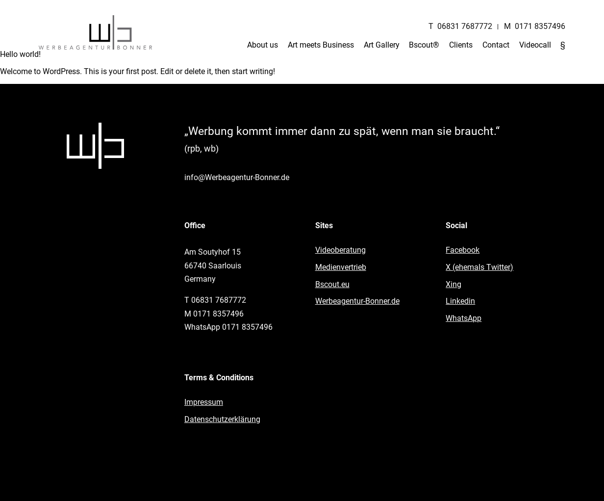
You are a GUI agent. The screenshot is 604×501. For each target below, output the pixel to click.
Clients (461, 45)
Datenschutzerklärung (222, 419)
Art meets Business (321, 45)
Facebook (462, 250)
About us (262, 45)
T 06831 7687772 (460, 26)
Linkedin (460, 301)
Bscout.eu (332, 284)
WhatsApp (463, 318)
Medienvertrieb (340, 267)
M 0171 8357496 (534, 26)
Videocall (535, 45)
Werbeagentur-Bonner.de (357, 301)
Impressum (203, 402)
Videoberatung (340, 250)
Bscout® (424, 45)
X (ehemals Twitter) (479, 267)
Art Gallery (382, 45)
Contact (495, 45)
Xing (453, 284)
